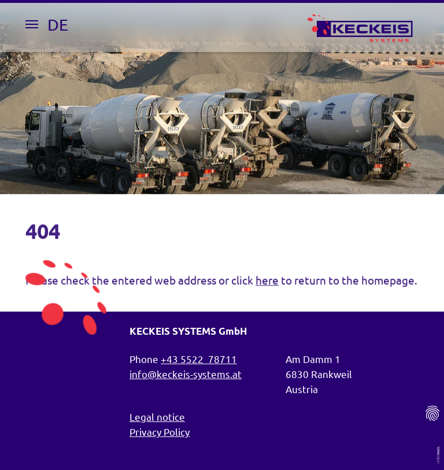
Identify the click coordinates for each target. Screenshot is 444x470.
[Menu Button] (31, 24)
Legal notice (157, 416)
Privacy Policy (160, 431)
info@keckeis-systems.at (186, 374)
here (267, 283)
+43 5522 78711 (199, 359)
